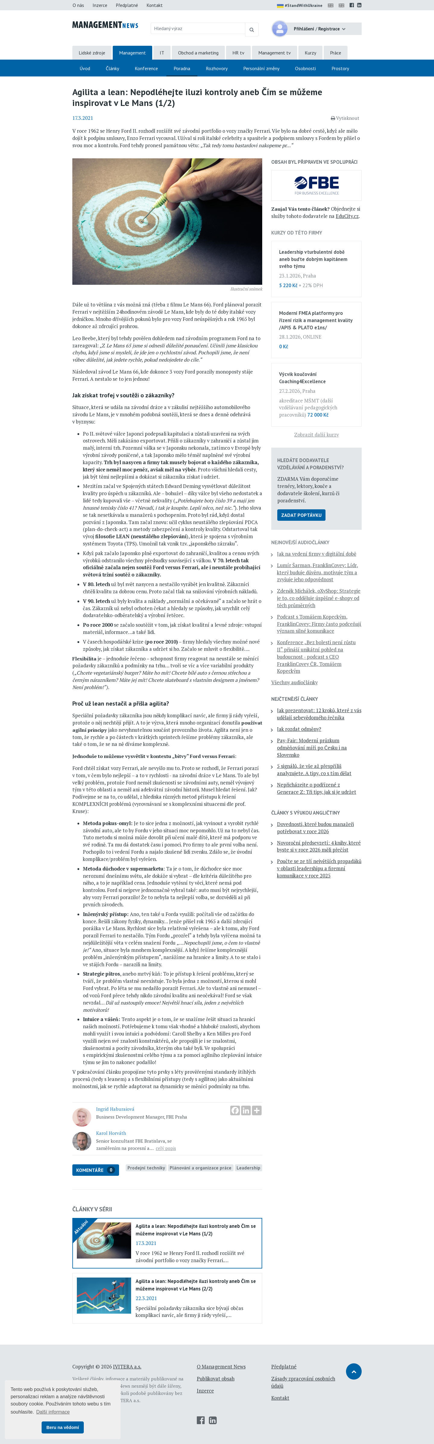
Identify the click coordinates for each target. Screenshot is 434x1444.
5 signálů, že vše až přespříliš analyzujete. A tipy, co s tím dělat (314, 770)
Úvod (85, 68)
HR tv (238, 53)
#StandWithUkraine (299, 6)
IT (162, 53)
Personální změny (261, 68)
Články (112, 68)
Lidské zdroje (92, 53)
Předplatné (127, 5)
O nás (78, 5)
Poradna (182, 68)
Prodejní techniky (146, 1168)
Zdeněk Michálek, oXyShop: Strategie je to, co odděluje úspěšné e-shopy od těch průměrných (318, 598)
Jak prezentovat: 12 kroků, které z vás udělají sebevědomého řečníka (319, 714)
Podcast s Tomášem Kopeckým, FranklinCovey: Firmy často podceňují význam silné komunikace (319, 624)
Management (132, 53)
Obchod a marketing (198, 53)
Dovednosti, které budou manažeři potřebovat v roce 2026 (315, 828)
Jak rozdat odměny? (299, 729)
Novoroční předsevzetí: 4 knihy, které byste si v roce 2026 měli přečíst (319, 846)
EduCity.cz (347, 216)
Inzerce (100, 5)
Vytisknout (345, 118)
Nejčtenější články (294, 699)
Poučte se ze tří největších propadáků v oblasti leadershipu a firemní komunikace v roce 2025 (319, 868)
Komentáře (95, 1169)
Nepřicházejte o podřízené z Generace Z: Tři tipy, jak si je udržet (316, 788)
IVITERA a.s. (127, 1366)
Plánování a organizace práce (200, 1168)
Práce (335, 53)
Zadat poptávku (301, 515)
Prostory (340, 68)
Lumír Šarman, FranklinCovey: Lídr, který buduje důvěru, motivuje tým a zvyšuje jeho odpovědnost (317, 572)
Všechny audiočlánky (294, 682)
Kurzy (310, 53)
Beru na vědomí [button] (62, 1427)
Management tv (274, 53)
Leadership (248, 1168)
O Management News (221, 1366)
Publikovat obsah (215, 1378)
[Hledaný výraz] (198, 28)
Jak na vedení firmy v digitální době (316, 554)
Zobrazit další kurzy (316, 434)
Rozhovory (217, 68)
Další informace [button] (53, 1411)
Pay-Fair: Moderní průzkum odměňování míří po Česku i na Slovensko (312, 747)
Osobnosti (305, 68)
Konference (146, 68)
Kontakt (154, 5)
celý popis (166, 1148)
